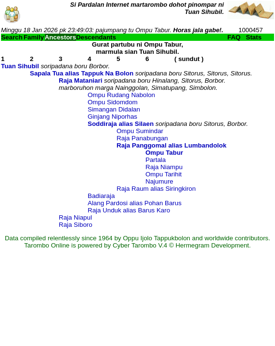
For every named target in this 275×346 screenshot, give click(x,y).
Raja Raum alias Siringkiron (156, 188)
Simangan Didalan (114, 109)
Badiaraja (101, 195)
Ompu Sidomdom (113, 102)
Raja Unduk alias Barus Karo (129, 210)
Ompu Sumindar (140, 131)
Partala (155, 159)
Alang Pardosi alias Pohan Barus (135, 203)
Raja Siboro (75, 224)
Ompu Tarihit (163, 174)
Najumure (159, 181)
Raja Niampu (164, 167)
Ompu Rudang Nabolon (121, 95)
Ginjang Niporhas (112, 116)
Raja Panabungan (142, 138)
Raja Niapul (75, 217)
